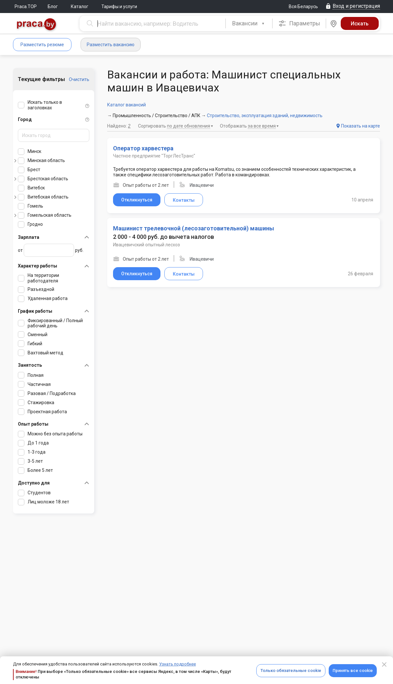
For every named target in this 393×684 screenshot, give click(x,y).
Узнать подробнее (177, 664)
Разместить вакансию (110, 44)
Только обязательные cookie (290, 670)
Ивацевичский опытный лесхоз (146, 244)
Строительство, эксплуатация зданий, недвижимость (265, 115)
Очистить (79, 79)
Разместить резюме (42, 44)
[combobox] (249, 23)
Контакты (184, 200)
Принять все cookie (353, 670)
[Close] (384, 664)
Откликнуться (136, 199)
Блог (53, 6)
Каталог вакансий (126, 104)
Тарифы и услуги (119, 6)
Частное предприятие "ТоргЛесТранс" (154, 155)
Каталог (79, 6)
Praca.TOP (26, 6)
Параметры (299, 23)
